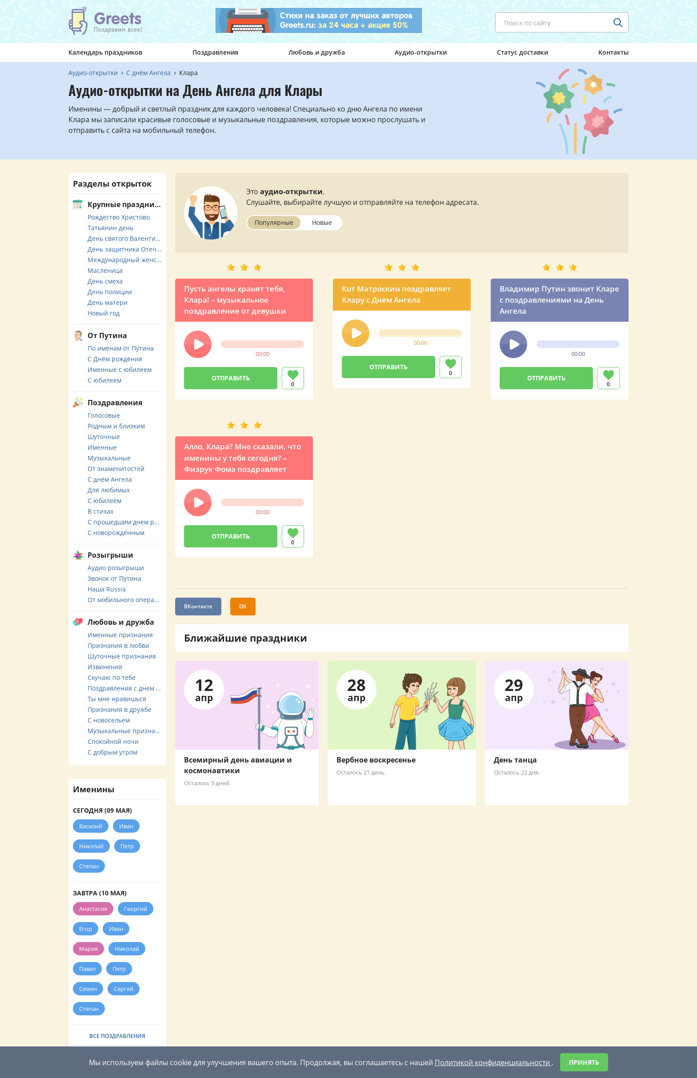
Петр (127, 846)
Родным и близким (116, 426)
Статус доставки (522, 52)
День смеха (105, 281)
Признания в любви (118, 645)
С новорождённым (116, 532)
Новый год (104, 313)
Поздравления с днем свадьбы (125, 688)
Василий (90, 826)
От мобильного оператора (125, 599)
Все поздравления (117, 1036)
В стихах (100, 511)
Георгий (135, 909)
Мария (88, 949)
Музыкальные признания (125, 731)
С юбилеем (104, 380)
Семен (88, 989)
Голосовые (104, 415)
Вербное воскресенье (376, 760)
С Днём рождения (115, 359)
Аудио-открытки (421, 52)
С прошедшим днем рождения (125, 522)
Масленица (105, 270)
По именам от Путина (121, 348)
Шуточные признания (122, 656)
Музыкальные (109, 458)
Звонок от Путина (114, 578)
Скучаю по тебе (112, 677)
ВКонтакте (198, 606)
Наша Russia (107, 589)
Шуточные (104, 436)
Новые (322, 222)
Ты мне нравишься (117, 699)
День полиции (110, 291)
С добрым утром (112, 752)
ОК (243, 606)
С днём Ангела (110, 479)
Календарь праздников (105, 52)
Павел (87, 969)
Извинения (105, 667)
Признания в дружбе (120, 709)
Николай (91, 846)
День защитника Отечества (125, 249)
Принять (584, 1062)
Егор (85, 929)
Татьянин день (110, 228)
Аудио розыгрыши (116, 567)
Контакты (613, 52)
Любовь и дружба (316, 52)
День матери (108, 302)
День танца (515, 760)
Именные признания (120, 635)
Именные (102, 447)
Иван (126, 826)
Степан (89, 866)
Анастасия (93, 909)
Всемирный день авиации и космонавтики (238, 765)
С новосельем (109, 720)
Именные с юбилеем (120, 369)
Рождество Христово (119, 217)
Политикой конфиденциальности (493, 1062)
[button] (198, 344)
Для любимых (109, 490)
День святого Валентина (125, 238)
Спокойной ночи (113, 741)
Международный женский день (125, 260)
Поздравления (215, 52)
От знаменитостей (116, 468)
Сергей (123, 989)
